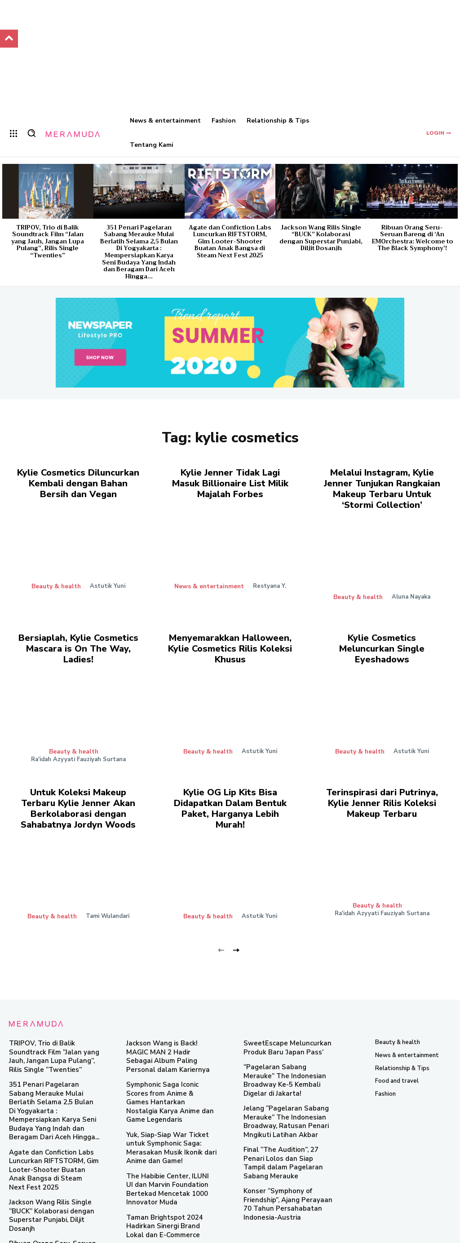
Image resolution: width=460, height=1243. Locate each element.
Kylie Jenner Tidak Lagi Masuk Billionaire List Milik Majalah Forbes (230, 482)
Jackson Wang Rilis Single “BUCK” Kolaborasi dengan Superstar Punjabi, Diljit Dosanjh (321, 238)
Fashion (385, 1082)
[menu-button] (13, 133)
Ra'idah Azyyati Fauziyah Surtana (78, 751)
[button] (31, 133)
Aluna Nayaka (410, 592)
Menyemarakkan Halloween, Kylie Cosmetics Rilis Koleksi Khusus (230, 642)
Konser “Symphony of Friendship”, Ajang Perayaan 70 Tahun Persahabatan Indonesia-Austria (286, 1163)
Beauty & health (56, 583)
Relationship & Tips (402, 1056)
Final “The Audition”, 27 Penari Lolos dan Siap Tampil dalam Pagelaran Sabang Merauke (285, 1129)
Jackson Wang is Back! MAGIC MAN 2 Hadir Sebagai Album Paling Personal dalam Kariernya (170, 1039)
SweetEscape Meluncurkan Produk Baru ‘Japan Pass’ (280, 1036)
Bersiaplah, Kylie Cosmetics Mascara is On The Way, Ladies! (78, 642)
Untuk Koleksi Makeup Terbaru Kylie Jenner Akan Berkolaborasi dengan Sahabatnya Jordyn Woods (78, 799)
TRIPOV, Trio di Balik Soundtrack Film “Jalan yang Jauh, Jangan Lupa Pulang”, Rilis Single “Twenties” (47, 241)
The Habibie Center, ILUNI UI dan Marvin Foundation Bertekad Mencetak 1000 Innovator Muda (171, 1144)
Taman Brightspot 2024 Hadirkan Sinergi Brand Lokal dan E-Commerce (171, 1174)
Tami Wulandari (106, 904)
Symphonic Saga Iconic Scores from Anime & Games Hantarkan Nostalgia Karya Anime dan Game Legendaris (170, 1073)
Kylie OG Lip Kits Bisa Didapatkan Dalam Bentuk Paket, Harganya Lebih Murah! (230, 794)
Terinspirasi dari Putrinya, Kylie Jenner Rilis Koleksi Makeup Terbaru (382, 794)
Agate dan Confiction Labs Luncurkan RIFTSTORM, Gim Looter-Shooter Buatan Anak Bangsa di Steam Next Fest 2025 (230, 241)
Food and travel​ (397, 1069)
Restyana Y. (268, 583)
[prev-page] (221, 937)
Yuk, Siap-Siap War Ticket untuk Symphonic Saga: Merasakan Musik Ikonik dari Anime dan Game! (170, 1110)
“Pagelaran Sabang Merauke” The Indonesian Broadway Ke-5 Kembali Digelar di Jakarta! (286, 1062)
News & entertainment (209, 583)
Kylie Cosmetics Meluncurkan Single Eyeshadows (382, 637)
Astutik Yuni (106, 583)
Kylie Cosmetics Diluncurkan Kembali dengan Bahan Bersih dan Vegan (78, 482)
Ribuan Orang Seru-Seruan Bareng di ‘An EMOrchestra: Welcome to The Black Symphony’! (412, 238)
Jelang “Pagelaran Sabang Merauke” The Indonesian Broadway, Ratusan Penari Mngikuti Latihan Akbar (279, 1095)
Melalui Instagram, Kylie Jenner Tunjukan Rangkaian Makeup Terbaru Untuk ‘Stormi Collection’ (382, 487)
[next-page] (235, 937)
